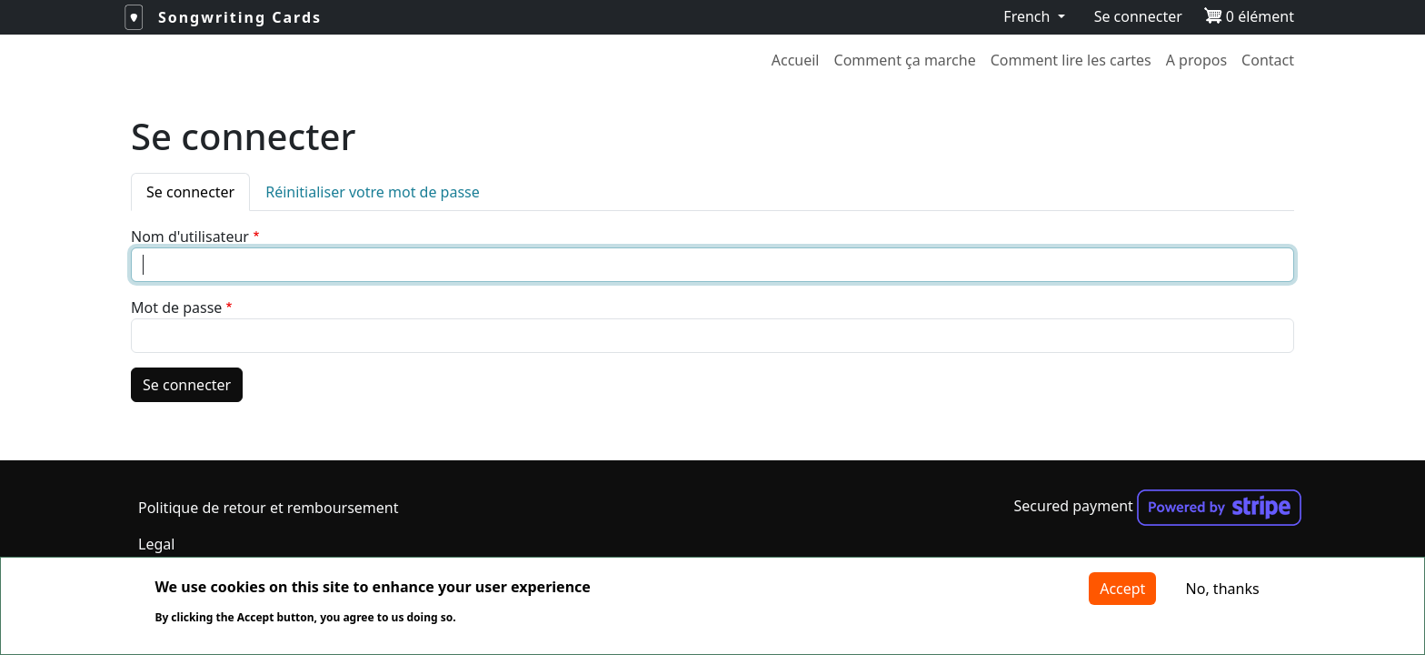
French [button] (1028, 16)
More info (511, 618)
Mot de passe (176, 307)
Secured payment (1157, 506)
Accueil (796, 60)
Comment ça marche (905, 60)
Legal (156, 544)
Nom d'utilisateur (190, 237)
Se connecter (1138, 16)
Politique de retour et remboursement (268, 508)
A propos (1196, 60)
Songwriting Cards (240, 17)
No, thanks (1223, 589)
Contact (1267, 60)
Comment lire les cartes (1071, 60)
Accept (1122, 589)
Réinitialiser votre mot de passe (372, 192)
